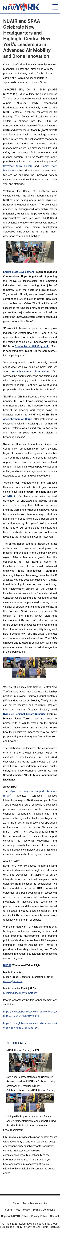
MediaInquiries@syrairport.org (20, 992)
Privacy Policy (39, 1216)
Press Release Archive (35, 1203)
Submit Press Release (17, 1209)
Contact (54, 1216)
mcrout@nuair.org (13, 981)
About (16, 1203)
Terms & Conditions (44, 1209)
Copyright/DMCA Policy (14, 1216)
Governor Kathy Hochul (17, 166)
